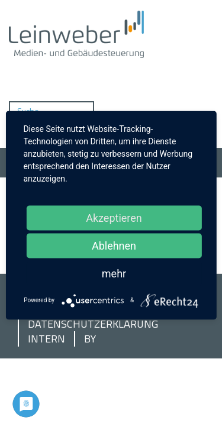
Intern (46, 339)
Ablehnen (114, 245)
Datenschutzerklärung (93, 324)
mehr (114, 273)
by (90, 339)
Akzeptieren (114, 217)
